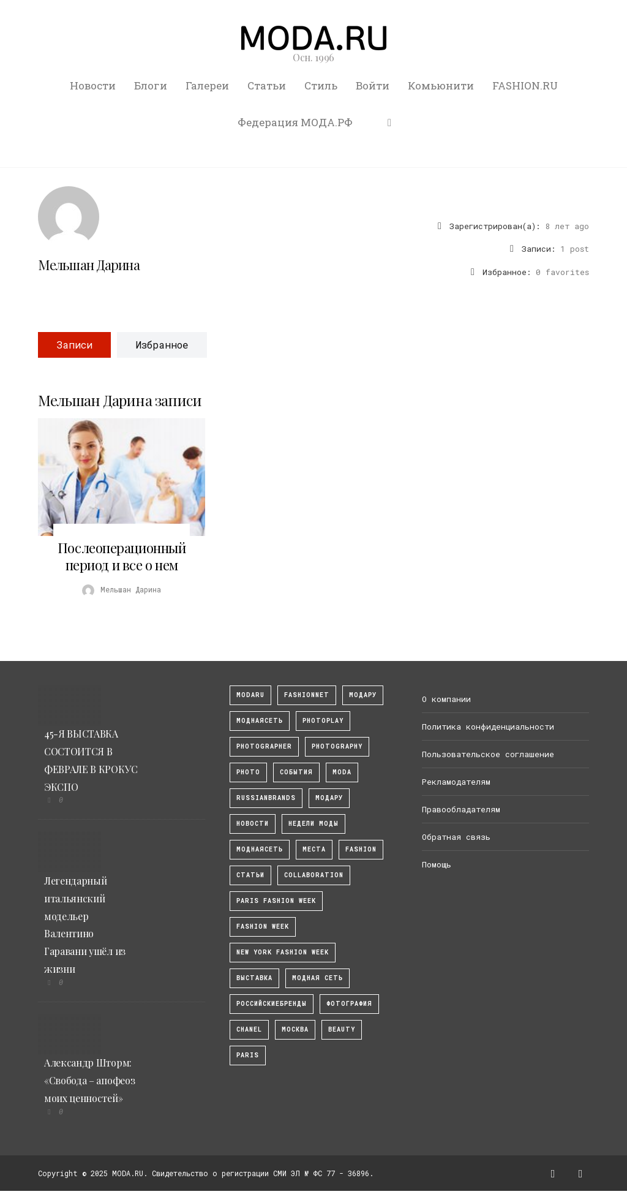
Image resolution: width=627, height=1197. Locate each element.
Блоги (150, 85)
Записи (74, 344)
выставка (254, 978)
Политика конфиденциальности (488, 726)
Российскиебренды (271, 1004)
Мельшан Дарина (89, 264)
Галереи (207, 85)
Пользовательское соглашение (488, 754)
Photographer (264, 746)
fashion (361, 849)
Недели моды (313, 824)
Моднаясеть (259, 849)
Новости (93, 85)
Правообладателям (461, 809)
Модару (329, 798)
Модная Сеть (317, 978)
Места (314, 849)
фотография (349, 1004)
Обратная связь (456, 836)
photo (248, 772)
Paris (247, 1055)
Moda (341, 772)
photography (337, 746)
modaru (250, 695)
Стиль (320, 85)
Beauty (341, 1029)
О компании (446, 698)
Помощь (436, 864)
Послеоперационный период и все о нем (122, 556)
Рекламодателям (456, 781)
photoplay (323, 721)
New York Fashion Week (282, 952)
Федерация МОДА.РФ (295, 122)
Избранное (162, 344)
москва (295, 1029)
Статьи (266, 85)
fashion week (262, 927)
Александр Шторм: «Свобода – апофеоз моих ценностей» (89, 1080)
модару (363, 695)
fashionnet (306, 695)
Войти (372, 85)
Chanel (249, 1029)
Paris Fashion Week (276, 901)
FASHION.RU (525, 85)
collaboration (314, 875)
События (296, 772)
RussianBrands (266, 798)
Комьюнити (441, 85)
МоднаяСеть (259, 721)
